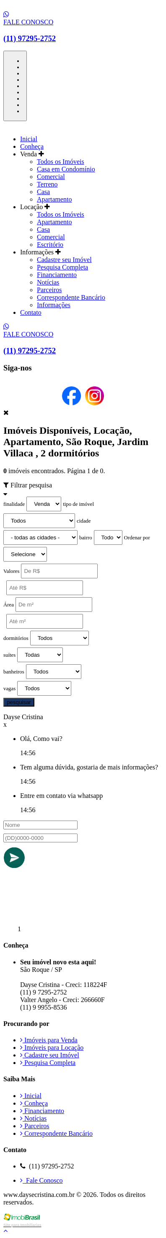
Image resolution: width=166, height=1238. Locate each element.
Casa (43, 191)
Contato (31, 312)
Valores (11, 571)
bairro (85, 538)
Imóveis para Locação (51, 1047)
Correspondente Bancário (71, 297)
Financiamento (57, 274)
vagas (9, 689)
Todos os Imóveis (60, 161)
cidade (84, 521)
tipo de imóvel (78, 504)
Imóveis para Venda (49, 1040)
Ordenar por (137, 538)
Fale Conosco (41, 1180)
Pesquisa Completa (62, 267)
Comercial (51, 176)
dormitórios (16, 638)
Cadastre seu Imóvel (64, 259)
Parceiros (49, 289)
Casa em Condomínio (66, 169)
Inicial (28, 138)
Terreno (47, 184)
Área (8, 605)
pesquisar (19, 702)
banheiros (13, 672)
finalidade (14, 504)
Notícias (48, 282)
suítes (9, 655)
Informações (53, 304)
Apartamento (54, 199)
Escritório (50, 244)
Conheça (32, 146)
